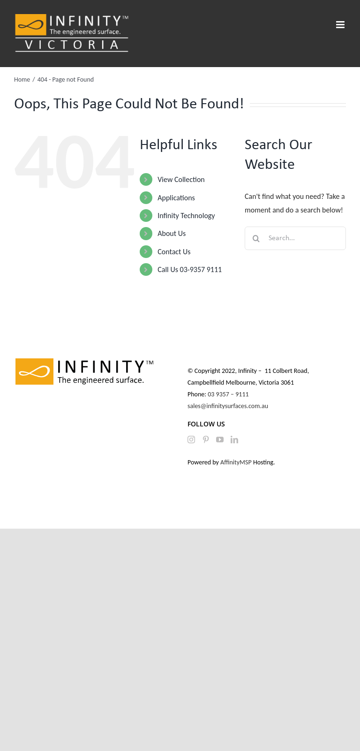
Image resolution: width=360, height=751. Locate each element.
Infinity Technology (186, 215)
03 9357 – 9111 (229, 394)
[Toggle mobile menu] (341, 25)
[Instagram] (191, 439)
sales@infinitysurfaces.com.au (228, 406)
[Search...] (295, 238)
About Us (172, 233)
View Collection (181, 179)
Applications (176, 197)
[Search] (256, 238)
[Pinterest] (206, 439)
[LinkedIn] (234, 439)
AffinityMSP (236, 462)
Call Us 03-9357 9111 (190, 269)
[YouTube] (220, 439)
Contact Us (174, 251)
